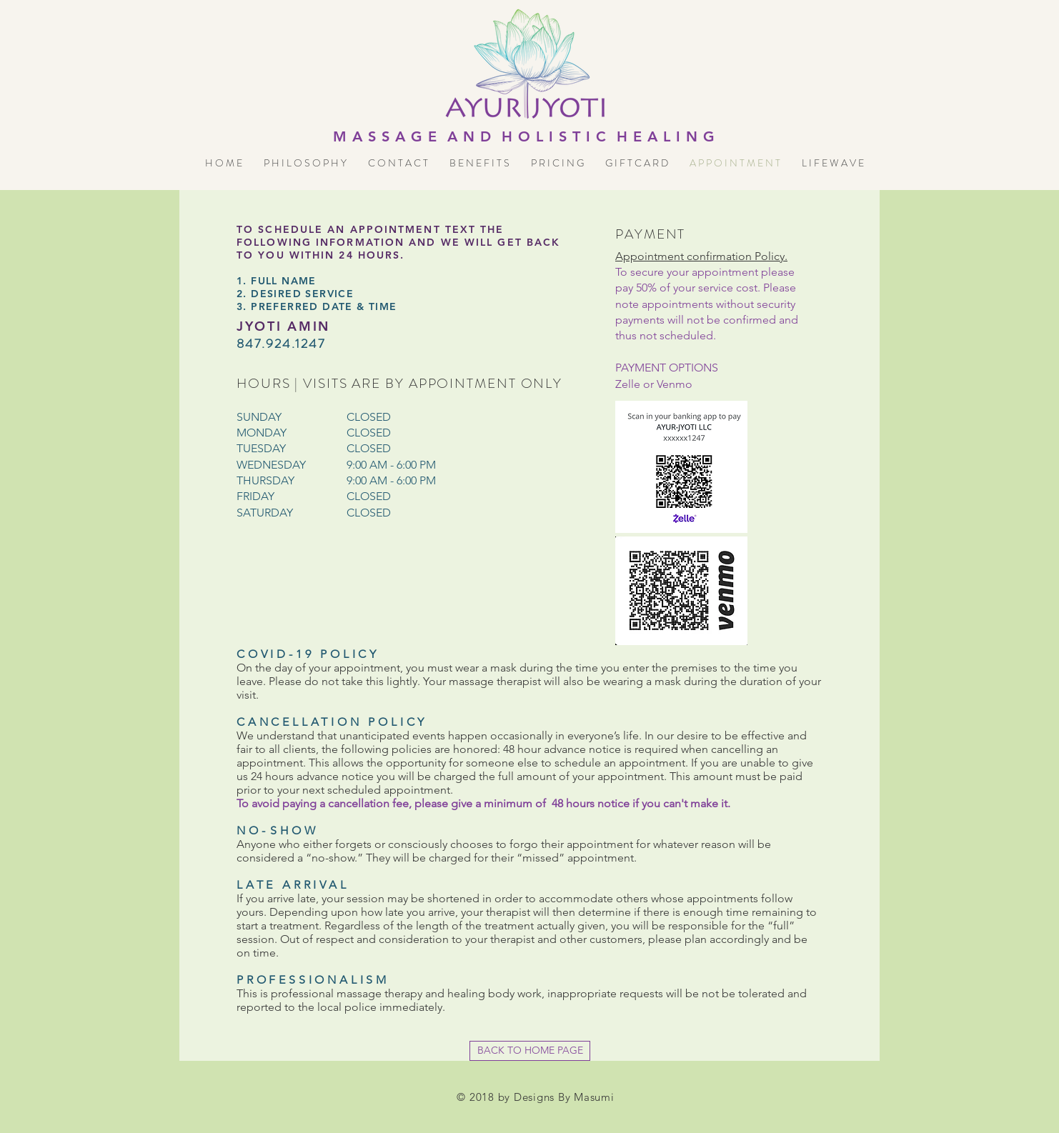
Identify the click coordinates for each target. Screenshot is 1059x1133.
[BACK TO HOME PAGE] (529, 1051)
